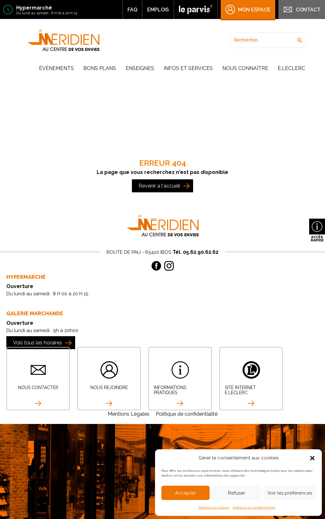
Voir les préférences (289, 493)
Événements (56, 68)
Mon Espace (247, 9)
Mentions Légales (128, 414)
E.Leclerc (291, 68)
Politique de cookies (214, 507)
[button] (312, 458)
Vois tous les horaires (37, 343)
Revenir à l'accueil (159, 186)
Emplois (158, 10)
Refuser (236, 493)
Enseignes (140, 68)
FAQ (132, 10)
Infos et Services (188, 68)
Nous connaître (245, 68)
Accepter (185, 493)
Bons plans (99, 68)
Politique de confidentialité (254, 507)
